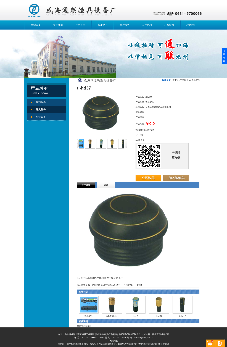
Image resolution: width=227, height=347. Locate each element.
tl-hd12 (182, 316)
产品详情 (86, 185)
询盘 (106, 185)
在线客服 (224, 56)
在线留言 (169, 24)
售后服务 (125, 24)
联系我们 (191, 24)
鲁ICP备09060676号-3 (129, 334)
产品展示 (80, 24)
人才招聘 (147, 24)
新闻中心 (102, 24)
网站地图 (114, 341)
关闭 (140, 285)
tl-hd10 (159, 316)
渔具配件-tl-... (112, 316)
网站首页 (36, 24)
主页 (174, 80)
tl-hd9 (135, 316)
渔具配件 (195, 80)
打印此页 (128, 285)
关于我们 (58, 24)
